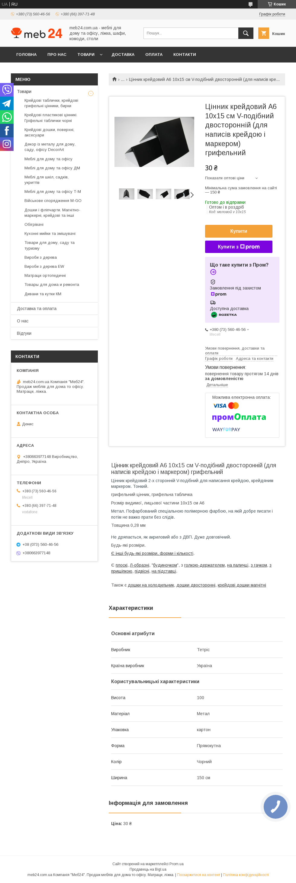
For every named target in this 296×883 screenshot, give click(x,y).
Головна (26, 54)
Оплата (153, 54)
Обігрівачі (33, 224)
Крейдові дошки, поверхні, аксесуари (49, 132)
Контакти (184, 54)
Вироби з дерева (40, 257)
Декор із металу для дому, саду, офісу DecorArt (50, 147)
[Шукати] (245, 33)
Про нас (56, 54)
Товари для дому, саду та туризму (49, 245)
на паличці (237, 565)
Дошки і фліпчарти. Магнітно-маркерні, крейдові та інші (52, 213)
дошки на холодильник (151, 585)
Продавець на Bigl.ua (148, 869)
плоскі (121, 565)
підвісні (142, 571)
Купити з (238, 247)
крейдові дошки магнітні (242, 585)
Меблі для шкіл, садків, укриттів (46, 180)
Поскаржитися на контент (198, 875)
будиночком (165, 565)
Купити (238, 231)
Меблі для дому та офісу (48, 159)
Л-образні (139, 565)
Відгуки (24, 333)
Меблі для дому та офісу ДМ (52, 168)
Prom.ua (176, 864)
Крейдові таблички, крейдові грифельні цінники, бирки (51, 103)
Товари (86, 54)
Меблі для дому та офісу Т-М (52, 191)
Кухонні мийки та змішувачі (50, 233)
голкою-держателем (204, 565)
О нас (22, 320)
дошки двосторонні (195, 585)
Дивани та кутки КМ (42, 294)
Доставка (122, 54)
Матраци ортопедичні (45, 275)
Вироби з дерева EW (44, 266)
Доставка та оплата (36, 308)
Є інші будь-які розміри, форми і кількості (152, 553)
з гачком (259, 565)
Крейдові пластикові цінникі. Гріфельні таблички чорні (50, 118)
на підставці (164, 571)
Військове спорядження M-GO (53, 200)
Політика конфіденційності (246, 875)
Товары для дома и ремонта (51, 284)
